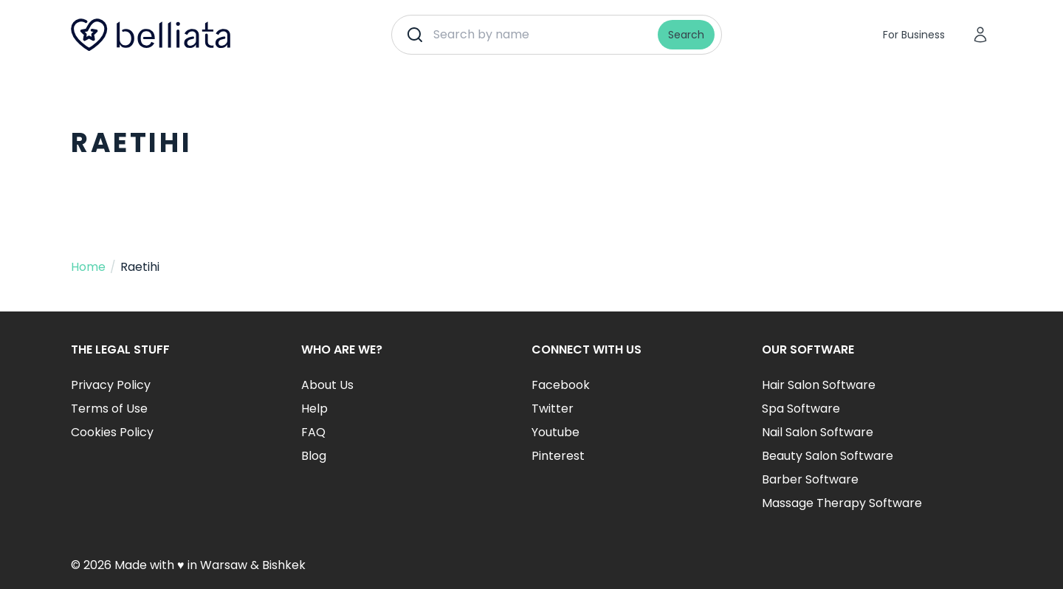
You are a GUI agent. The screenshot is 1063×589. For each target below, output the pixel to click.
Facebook (561, 384)
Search (686, 34)
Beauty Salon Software (827, 455)
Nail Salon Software (817, 432)
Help (314, 408)
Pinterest (558, 455)
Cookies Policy (112, 432)
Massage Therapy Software (842, 503)
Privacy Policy (111, 384)
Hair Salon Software (818, 384)
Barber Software (810, 479)
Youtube (555, 432)
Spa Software (801, 408)
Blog (313, 455)
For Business (914, 34)
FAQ (313, 432)
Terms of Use (109, 408)
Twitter (553, 408)
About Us (327, 384)
